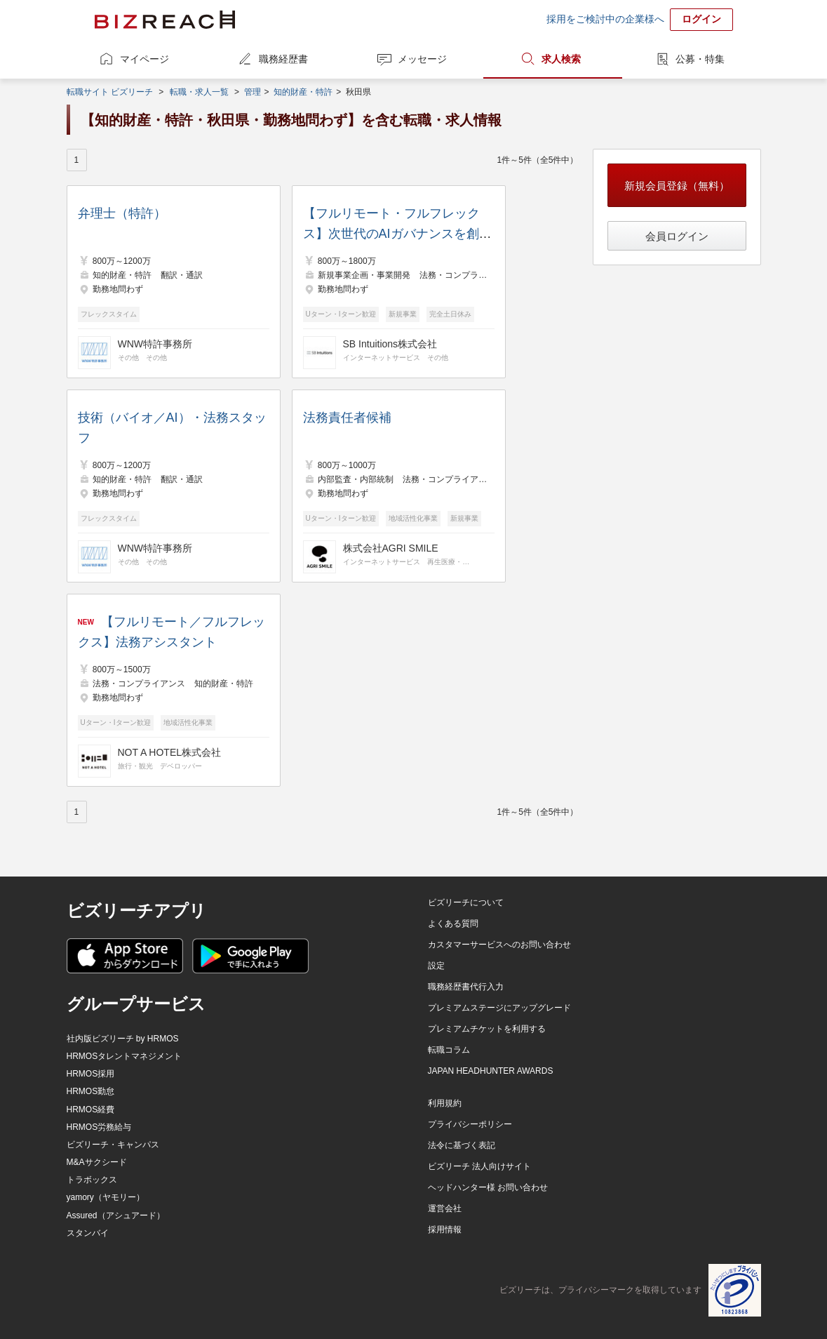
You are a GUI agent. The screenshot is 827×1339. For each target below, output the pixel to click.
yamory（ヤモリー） (105, 1197)
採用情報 (445, 1229)
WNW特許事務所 (155, 343)
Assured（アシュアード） (116, 1215)
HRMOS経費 (91, 1109)
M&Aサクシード (97, 1162)
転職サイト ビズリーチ (110, 92)
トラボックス (92, 1180)
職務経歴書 (283, 59)
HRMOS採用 (91, 1074)
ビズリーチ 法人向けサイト (479, 1166)
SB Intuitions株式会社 (390, 343)
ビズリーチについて (466, 902)
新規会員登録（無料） (676, 186)
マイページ (144, 59)
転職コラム (449, 1050)
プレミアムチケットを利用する (487, 1029)
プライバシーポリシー (470, 1124)
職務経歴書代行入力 (466, 987)
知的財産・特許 (303, 92)
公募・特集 (700, 59)
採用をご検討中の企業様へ (605, 19)
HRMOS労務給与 (99, 1127)
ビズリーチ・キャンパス (113, 1145)
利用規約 (445, 1103)
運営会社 (445, 1208)
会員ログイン (676, 236)
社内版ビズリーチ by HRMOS (123, 1039)
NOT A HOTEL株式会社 (170, 752)
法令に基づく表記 (461, 1145)
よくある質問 (453, 923)
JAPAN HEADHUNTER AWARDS (490, 1071)
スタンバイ (88, 1233)
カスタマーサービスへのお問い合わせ (499, 945)
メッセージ (422, 59)
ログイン (701, 19)
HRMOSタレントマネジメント (124, 1056)
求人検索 (561, 59)
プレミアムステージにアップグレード (499, 1008)
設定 (436, 966)
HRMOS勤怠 (91, 1091)
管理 (252, 92)
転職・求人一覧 (199, 92)
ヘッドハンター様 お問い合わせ (488, 1187)
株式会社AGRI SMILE (390, 548)
